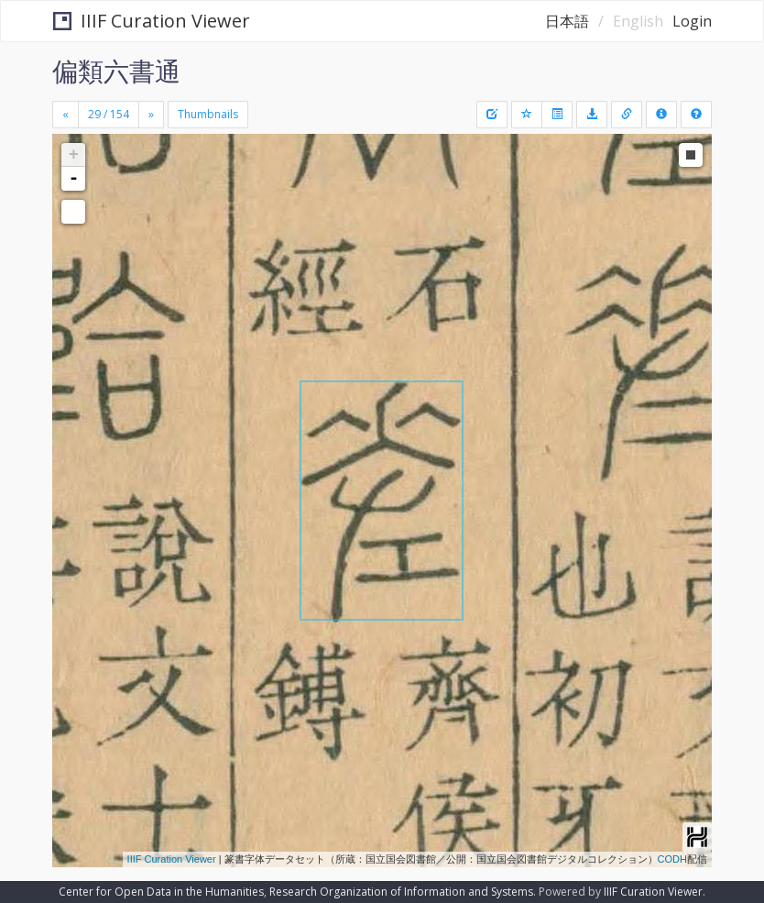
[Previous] (65, 114)
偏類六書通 (116, 70)
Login (692, 21)
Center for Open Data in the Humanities (161, 891)
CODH (672, 858)
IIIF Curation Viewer (151, 20)
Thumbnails (208, 114)
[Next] (151, 114)
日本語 (567, 21)
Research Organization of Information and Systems (401, 891)
